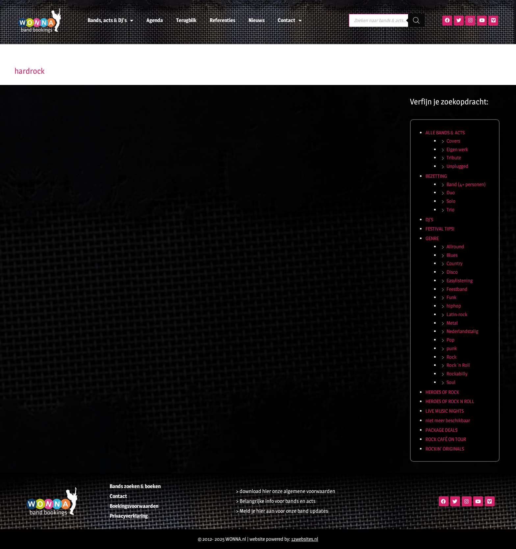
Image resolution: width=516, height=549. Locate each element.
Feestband (457, 289)
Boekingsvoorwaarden (134, 506)
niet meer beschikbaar (448, 420)
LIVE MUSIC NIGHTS (445, 411)
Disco (452, 272)
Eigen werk (457, 149)
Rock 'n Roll (458, 365)
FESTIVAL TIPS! (440, 229)
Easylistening (460, 280)
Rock (451, 357)
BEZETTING (436, 176)
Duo (451, 192)
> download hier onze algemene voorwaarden (285, 491)
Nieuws (256, 20)
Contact (290, 20)
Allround (455, 246)
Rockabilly (457, 374)
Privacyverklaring (129, 516)
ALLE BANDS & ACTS (445, 132)
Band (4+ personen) (466, 184)
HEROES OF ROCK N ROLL (450, 401)
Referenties (222, 20)
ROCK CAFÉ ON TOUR (446, 439)
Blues (452, 255)
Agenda (154, 20)
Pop (450, 340)
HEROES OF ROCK (442, 392)
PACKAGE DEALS (441, 430)
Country (454, 263)
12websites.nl (304, 539)
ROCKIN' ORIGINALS (445, 449)
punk (452, 348)
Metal (452, 323)
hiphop (454, 306)
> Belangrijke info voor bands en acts (276, 501)
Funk (451, 297)
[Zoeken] (416, 20)
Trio (450, 209)
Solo (451, 201)
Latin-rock (457, 314)
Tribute (454, 157)
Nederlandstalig (462, 331)
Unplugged (457, 166)
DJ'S (429, 219)
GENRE (432, 238)
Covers (453, 141)
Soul (451, 382)
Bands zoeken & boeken (135, 486)
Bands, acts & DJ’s (110, 20)
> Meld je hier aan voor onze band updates (282, 511)
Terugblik (186, 20)
